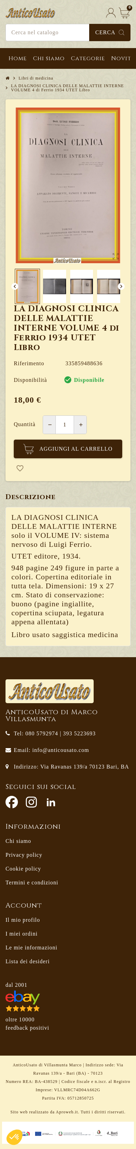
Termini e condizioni (32, 882)
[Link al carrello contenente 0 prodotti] (124, 12)
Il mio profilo (23, 920)
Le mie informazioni (31, 947)
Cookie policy (23, 869)
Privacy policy (24, 855)
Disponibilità (30, 380)
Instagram (31, 802)
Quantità (24, 424)
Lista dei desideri (28, 961)
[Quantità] (64, 425)
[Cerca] (68, 32)
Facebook (12, 802)
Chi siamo (18, 841)
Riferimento (29, 363)
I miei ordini (22, 934)
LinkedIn (51, 802)
